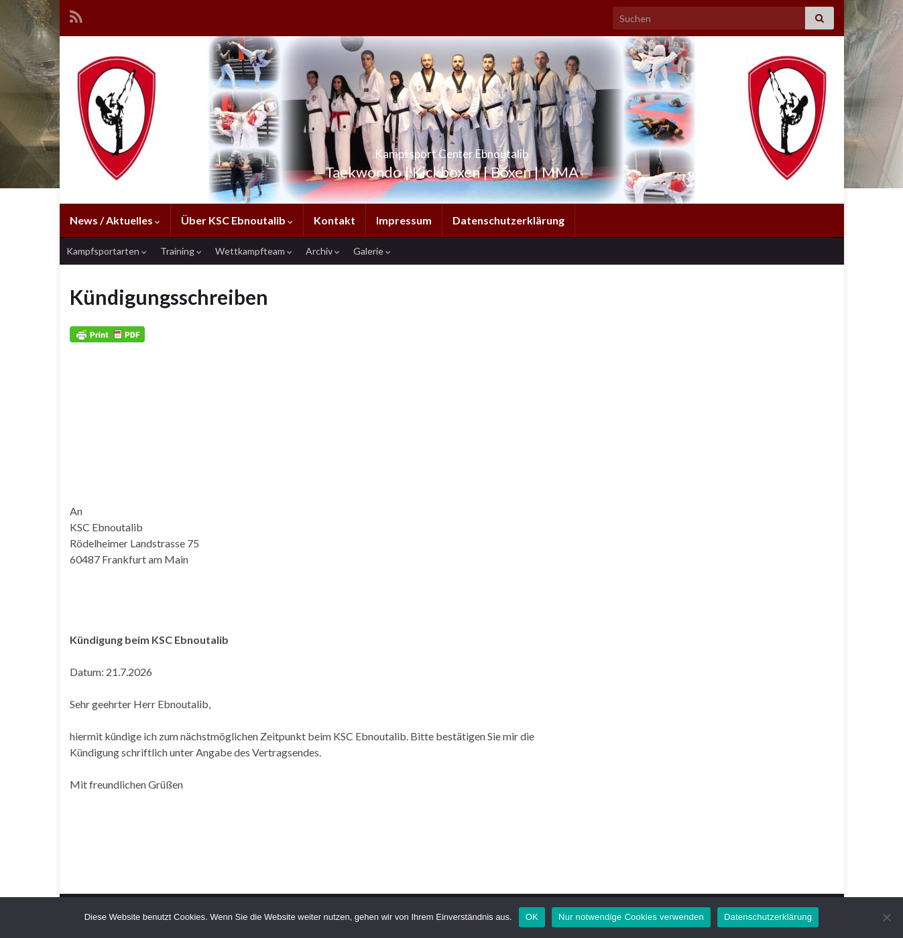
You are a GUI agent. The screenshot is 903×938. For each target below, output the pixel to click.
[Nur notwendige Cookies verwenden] (886, 917)
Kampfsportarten (106, 251)
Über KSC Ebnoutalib (237, 220)
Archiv (323, 251)
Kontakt (334, 220)
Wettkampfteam (253, 251)
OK (532, 917)
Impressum (404, 220)
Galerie (372, 251)
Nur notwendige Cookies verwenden (631, 917)
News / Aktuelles (115, 220)
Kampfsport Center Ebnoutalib (451, 150)
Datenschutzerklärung (508, 220)
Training (181, 251)
